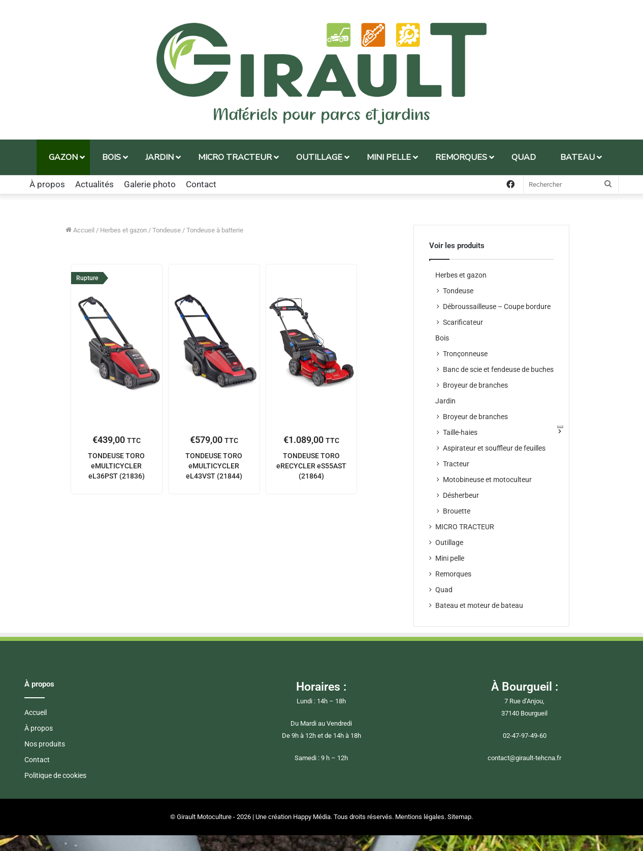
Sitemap (459, 817)
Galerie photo (150, 184)
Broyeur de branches (475, 385)
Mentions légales (419, 817)
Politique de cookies (55, 775)
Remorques (453, 574)
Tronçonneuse (465, 354)
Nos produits (44, 744)
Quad (444, 590)
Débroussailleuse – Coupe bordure (497, 306)
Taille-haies (460, 432)
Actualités (94, 184)
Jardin (445, 401)
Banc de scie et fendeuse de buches (498, 369)
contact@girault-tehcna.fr (524, 758)
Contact (201, 184)
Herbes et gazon (123, 230)
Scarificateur (463, 322)
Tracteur (456, 464)
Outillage (449, 542)
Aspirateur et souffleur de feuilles (494, 448)
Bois (442, 338)
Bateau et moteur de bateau (479, 605)
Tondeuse (166, 230)
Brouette (456, 511)
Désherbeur (461, 495)
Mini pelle (449, 558)
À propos (47, 184)
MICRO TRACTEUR (464, 527)
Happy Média (312, 817)
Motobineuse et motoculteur (487, 479)
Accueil (83, 230)
